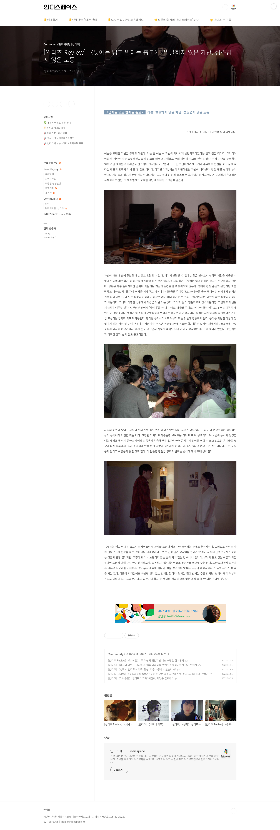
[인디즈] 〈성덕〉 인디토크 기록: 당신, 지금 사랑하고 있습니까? (142, 669)
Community (116, 654)
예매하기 (49, 174)
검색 (225, 7)
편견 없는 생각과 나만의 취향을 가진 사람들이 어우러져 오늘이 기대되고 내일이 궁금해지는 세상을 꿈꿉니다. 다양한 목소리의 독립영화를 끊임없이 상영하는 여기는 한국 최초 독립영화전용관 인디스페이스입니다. (164, 759)
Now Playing (52, 169)
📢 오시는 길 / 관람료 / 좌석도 (59, 138)
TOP (233, 811)
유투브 (71, 104)
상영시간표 (50, 178)
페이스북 (47, 104)
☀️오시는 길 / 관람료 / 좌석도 (126, 19)
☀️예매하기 (51, 19)
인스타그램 (55, 104)
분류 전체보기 (52, 163)
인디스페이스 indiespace (127, 751)
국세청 (47, 809)
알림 (47, 203)
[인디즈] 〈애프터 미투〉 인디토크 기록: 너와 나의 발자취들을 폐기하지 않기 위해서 (152, 665)
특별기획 (51, 188)
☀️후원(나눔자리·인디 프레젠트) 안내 (176, 19)
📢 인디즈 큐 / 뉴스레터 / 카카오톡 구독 (63, 143)
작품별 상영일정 (53, 183)
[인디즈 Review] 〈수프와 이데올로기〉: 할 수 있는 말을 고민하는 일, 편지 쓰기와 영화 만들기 (158, 674)
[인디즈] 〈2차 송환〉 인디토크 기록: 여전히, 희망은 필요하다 (141, 678)
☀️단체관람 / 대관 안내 (83, 19)
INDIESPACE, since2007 (57, 214)
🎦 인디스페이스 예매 (54, 127)
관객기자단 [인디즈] (137, 654)
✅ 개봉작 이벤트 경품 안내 (57, 122)
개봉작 (49, 192)
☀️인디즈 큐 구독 (220, 19)
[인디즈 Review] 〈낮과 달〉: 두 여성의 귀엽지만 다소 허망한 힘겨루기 (146, 660)
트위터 (63, 104)
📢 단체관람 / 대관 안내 (55, 133)
